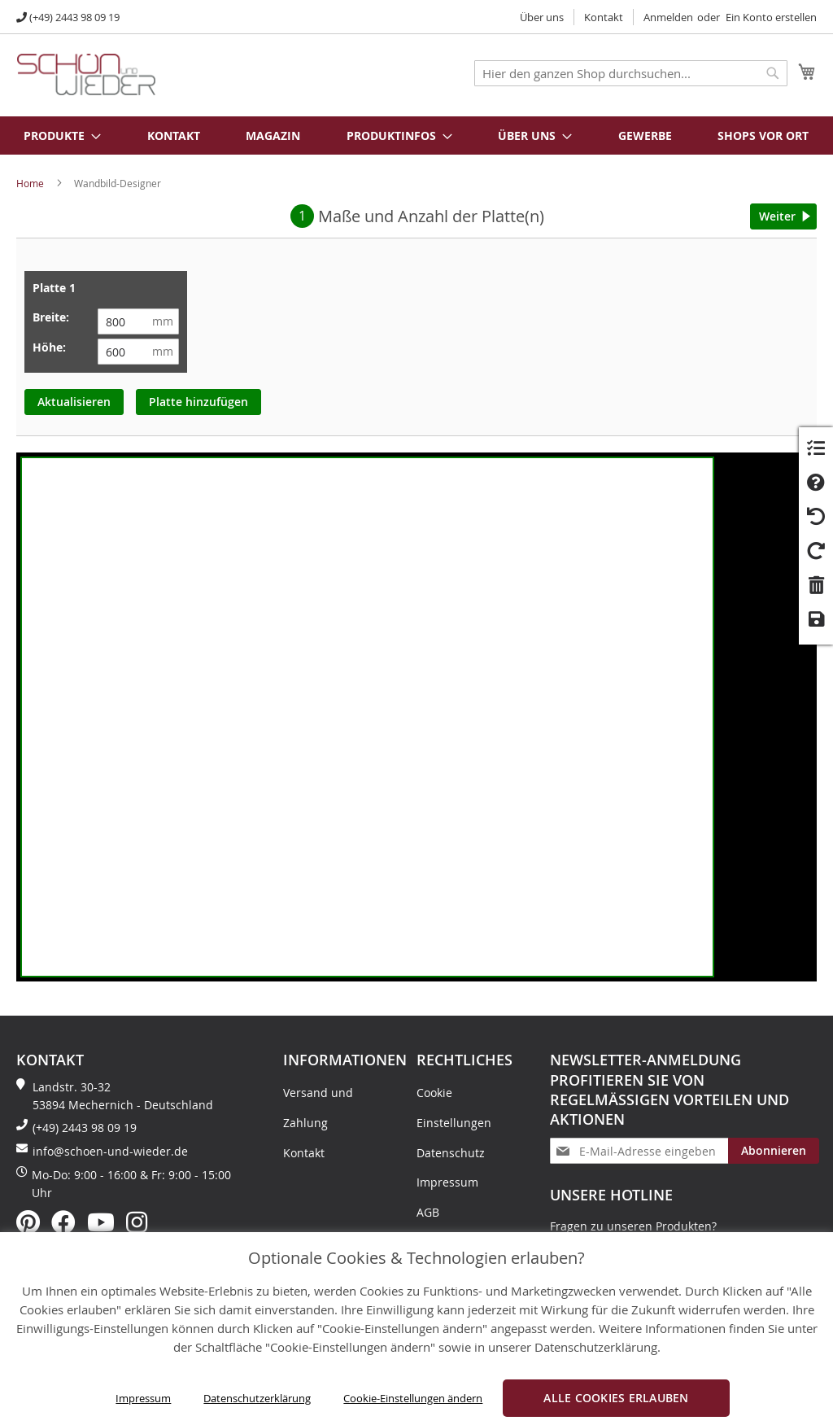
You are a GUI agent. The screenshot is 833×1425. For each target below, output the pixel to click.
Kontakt (603, 17)
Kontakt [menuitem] (173, 135)
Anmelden (668, 17)
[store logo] (86, 74)
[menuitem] (54, 135)
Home (30, 183)
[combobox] (630, 73)
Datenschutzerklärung (257, 1398)
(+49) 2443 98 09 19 (74, 17)
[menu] (416, 135)
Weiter (777, 216)
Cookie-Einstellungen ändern (412, 1398)
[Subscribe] (773, 1151)
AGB (427, 1212)
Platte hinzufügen (198, 401)
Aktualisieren (74, 401)
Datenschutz (450, 1153)
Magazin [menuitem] (273, 135)
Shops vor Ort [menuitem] (763, 135)
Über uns (542, 17)
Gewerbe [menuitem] (645, 135)
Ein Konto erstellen (771, 17)
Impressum (143, 1398)
